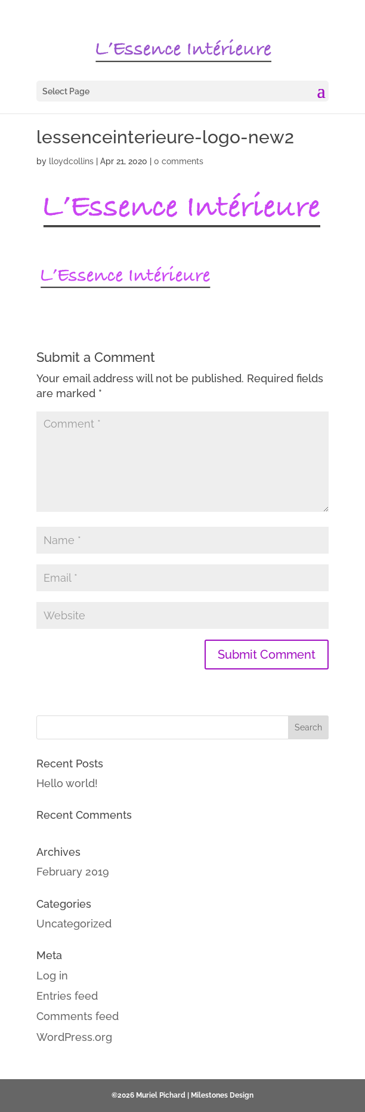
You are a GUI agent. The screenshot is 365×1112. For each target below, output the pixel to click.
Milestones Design (222, 1095)
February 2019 (72, 871)
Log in (52, 975)
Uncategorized (74, 923)
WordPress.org (74, 1037)
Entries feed (67, 996)
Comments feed (77, 1016)
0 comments (178, 161)
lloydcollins (71, 161)
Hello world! (67, 783)
